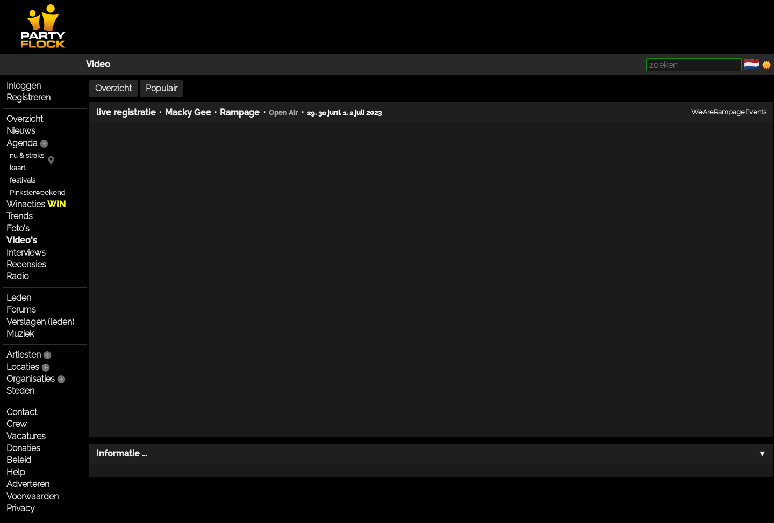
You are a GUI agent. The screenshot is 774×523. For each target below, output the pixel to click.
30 (322, 112)
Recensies (26, 264)
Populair (161, 88)
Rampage (240, 112)
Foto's (18, 228)
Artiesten (23, 355)
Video (98, 64)
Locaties (22, 367)
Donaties (23, 448)
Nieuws (20, 131)
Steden (20, 391)
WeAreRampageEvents (728, 111)
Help (15, 472)
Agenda (22, 143)
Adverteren (27, 484)
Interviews (26, 253)
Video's (21, 240)
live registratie (126, 112)
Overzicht (24, 119)
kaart (17, 168)
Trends (19, 216)
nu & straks (27, 155)
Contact (21, 412)
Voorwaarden (32, 496)
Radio (17, 276)
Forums (21, 309)
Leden (18, 298)
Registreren (28, 97)
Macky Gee (188, 112)
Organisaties (30, 379)
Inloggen (23, 86)
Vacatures (26, 436)
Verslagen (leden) (40, 322)
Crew (16, 424)
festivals (22, 180)
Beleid (18, 460)
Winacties (36, 204)
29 (311, 112)
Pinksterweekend (37, 192)
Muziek (20, 334)
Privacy (20, 508)
